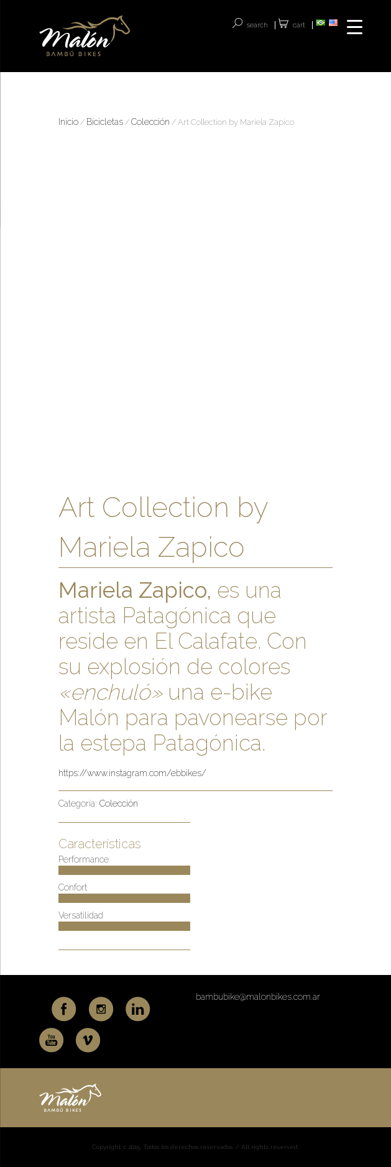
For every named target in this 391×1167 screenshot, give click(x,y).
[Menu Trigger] (355, 26)
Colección (150, 122)
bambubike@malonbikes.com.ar (258, 997)
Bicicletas (104, 122)
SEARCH (257, 25)
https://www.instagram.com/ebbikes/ (132, 773)
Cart (299, 25)
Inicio (68, 122)
